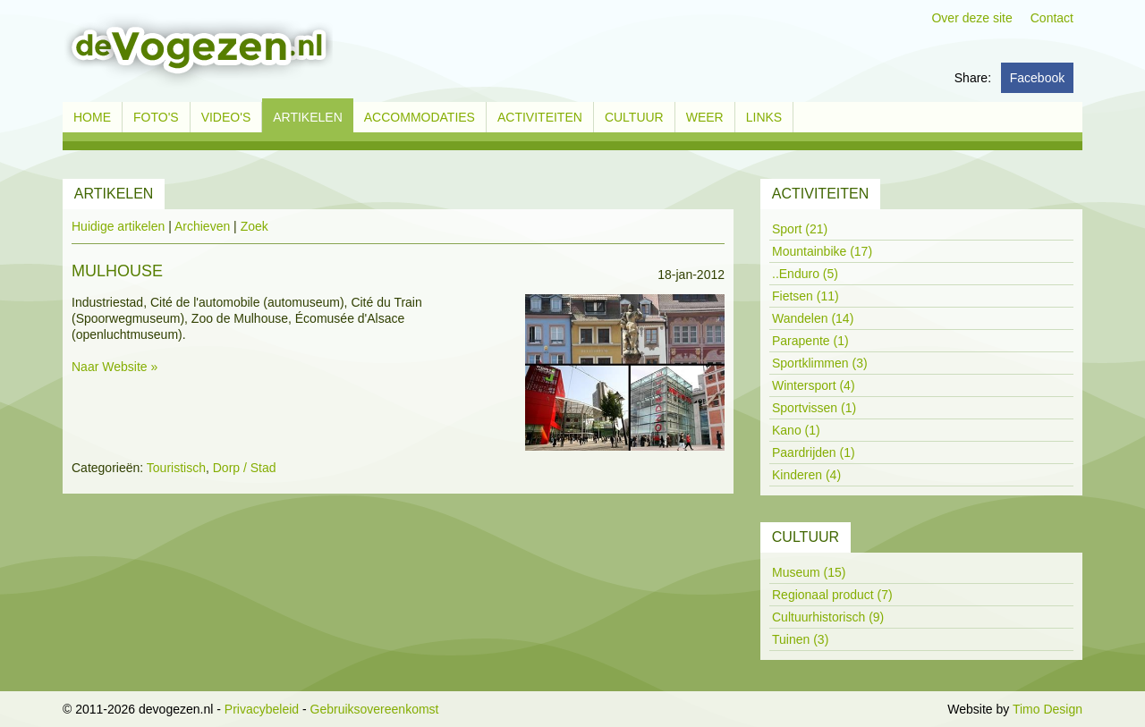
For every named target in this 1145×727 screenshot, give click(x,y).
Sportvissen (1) (814, 408)
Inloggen (920, 709)
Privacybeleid (262, 709)
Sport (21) (799, 229)
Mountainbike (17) (822, 251)
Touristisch (176, 468)
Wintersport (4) (813, 385)
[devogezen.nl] (198, 50)
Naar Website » (114, 366)
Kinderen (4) (806, 475)
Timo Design (1047, 709)
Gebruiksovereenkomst (374, 709)
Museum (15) (808, 572)
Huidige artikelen (118, 226)
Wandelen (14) (812, 318)
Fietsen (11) (805, 296)
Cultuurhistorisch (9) (828, 617)
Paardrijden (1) (813, 452)
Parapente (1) (810, 341)
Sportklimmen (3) (820, 363)
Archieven (202, 226)
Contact (1051, 18)
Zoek (254, 226)
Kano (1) (796, 430)
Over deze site (971, 18)
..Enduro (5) (805, 273)
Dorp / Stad (244, 468)
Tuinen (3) (800, 639)
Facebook (1037, 78)
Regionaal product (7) (832, 595)
